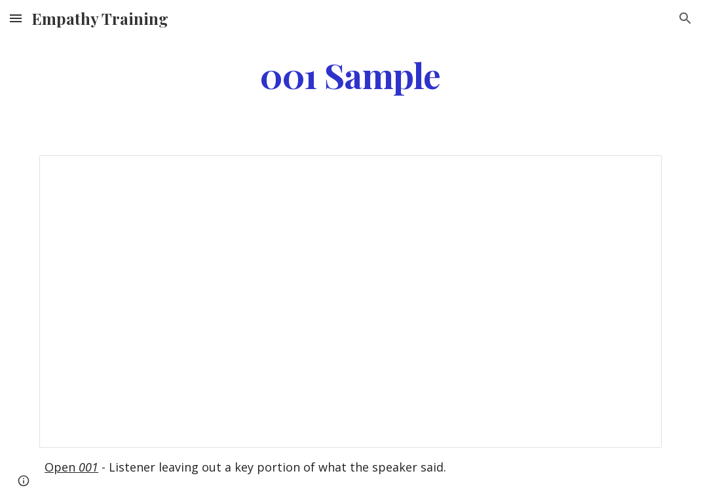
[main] (351, 74)
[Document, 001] (350, 301)
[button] (15, 18)
